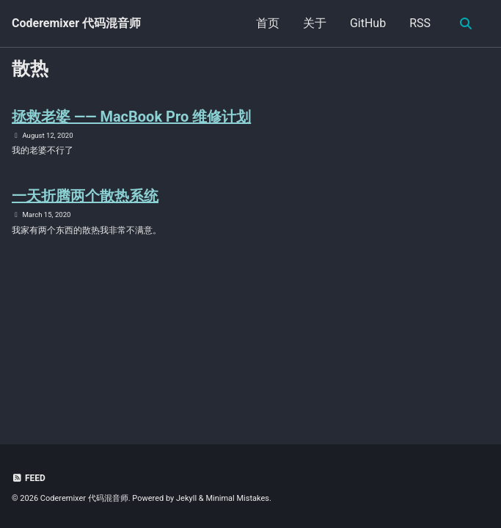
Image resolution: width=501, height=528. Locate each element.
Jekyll (186, 498)
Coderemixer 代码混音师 (76, 23)
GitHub (368, 23)
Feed (28, 478)
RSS (420, 23)
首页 (267, 23)
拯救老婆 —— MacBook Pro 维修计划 (131, 116)
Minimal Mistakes (237, 498)
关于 (314, 23)
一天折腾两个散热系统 (85, 196)
